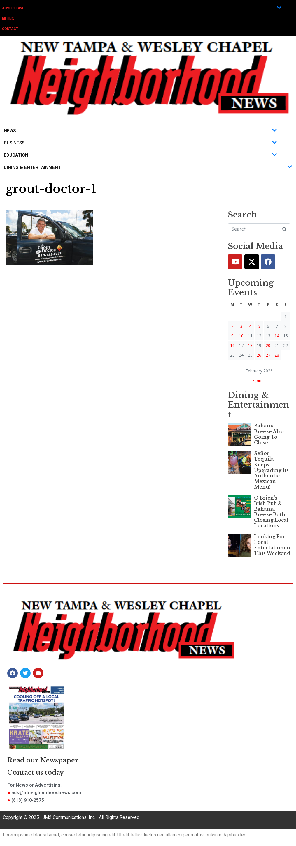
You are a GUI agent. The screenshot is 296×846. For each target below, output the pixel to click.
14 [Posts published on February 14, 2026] (276, 336)
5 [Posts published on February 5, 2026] (259, 326)
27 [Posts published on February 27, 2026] (268, 355)
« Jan (256, 380)
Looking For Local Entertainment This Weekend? (273, 545)
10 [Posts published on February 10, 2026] (241, 336)
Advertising (142, 8)
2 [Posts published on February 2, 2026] (232, 326)
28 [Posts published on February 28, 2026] (276, 355)
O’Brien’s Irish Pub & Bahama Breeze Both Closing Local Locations (271, 512)
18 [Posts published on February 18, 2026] (250, 345)
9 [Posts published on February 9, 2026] (232, 336)
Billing (8, 19)
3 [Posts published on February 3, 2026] (241, 326)
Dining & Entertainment (148, 167)
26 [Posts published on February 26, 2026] (259, 355)
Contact (10, 29)
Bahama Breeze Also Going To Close (269, 434)
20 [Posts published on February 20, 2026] (268, 345)
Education (140, 155)
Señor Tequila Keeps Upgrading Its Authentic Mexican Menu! (271, 470)
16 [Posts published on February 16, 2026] (232, 345)
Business (140, 143)
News (140, 131)
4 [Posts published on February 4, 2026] (250, 326)
